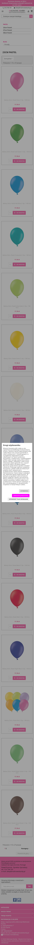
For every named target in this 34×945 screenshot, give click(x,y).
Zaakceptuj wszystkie (20, 495)
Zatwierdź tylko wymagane (18, 499)
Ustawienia (24, 491)
